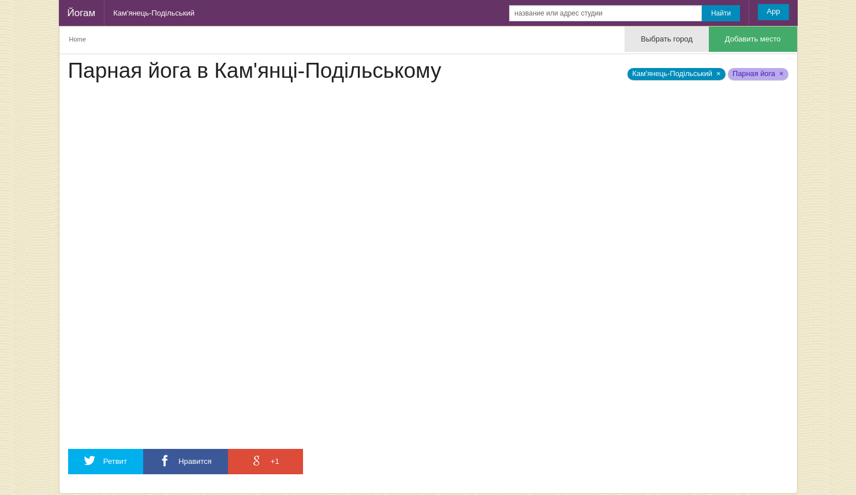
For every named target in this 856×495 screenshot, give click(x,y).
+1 (265, 460)
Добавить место (753, 39)
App (773, 11)
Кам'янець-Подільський (154, 13)
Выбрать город (666, 39)
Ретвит (105, 460)
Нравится (185, 460)
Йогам (82, 12)
